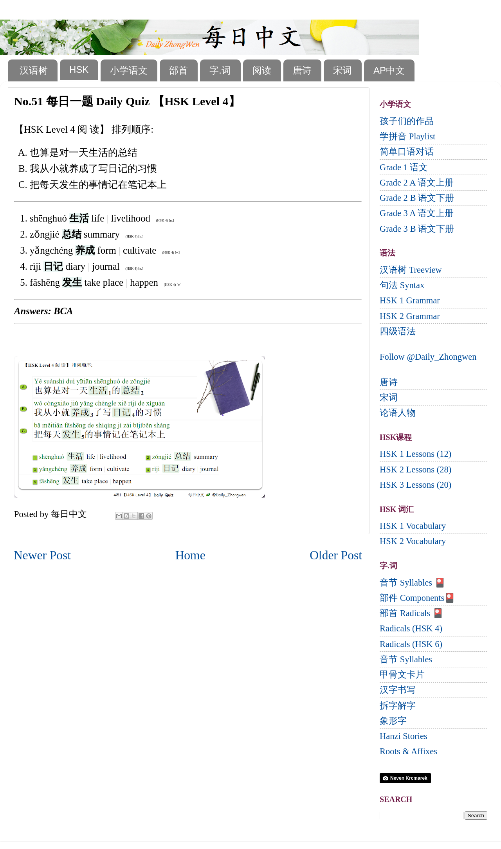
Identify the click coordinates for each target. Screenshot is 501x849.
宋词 (342, 70)
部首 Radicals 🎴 (411, 613)
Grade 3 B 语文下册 (417, 229)
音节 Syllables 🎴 (412, 583)
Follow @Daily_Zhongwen (428, 357)
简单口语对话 (407, 152)
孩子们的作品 (407, 121)
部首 (178, 70)
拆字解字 (398, 705)
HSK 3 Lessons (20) (415, 485)
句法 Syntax (402, 285)
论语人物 (398, 413)
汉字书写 (398, 690)
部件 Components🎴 (417, 598)
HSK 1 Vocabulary (413, 526)
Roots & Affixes (408, 751)
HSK (78, 69)
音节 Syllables (406, 659)
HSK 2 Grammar (410, 316)
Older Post (336, 555)
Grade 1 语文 (404, 167)
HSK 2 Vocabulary (413, 541)
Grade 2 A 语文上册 (417, 182)
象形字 (393, 721)
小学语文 (129, 70)
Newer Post (42, 555)
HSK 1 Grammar (410, 300)
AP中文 (389, 70)
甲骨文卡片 (402, 675)
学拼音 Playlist (407, 136)
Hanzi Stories (403, 736)
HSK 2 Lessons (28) (415, 469)
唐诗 (302, 70)
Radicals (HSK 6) (411, 644)
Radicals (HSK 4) (411, 628)
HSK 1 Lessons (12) (415, 454)
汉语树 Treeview (411, 270)
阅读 (261, 70)
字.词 (220, 70)
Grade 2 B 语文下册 (417, 198)
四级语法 (398, 331)
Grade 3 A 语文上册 (417, 213)
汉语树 (34, 70)
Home (190, 555)
